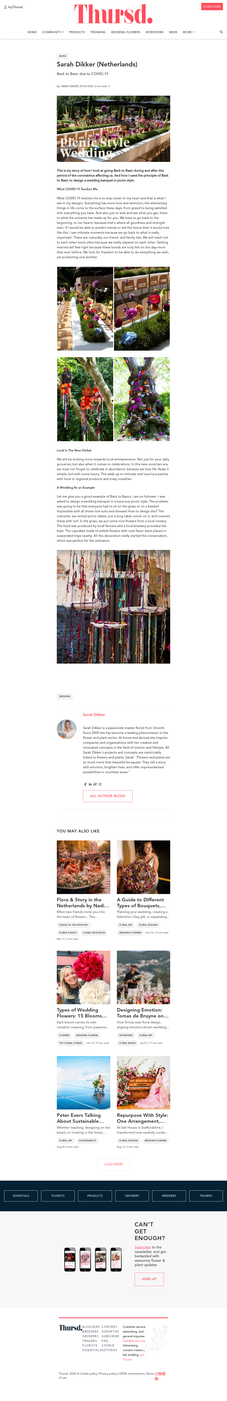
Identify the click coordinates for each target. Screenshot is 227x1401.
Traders (89, 1341)
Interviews (155, 32)
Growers (90, 1336)
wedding (64, 696)
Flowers (64, 1035)
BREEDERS (169, 1196)
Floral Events (68, 933)
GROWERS (132, 1196)
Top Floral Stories (70, 1043)
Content (109, 1327)
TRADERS (206, 1196)
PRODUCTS (95, 1196)
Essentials (92, 1350)
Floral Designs (148, 925)
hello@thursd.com (134, 1341)
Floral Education (94, 933)
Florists (90, 1345)
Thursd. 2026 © (69, 1373)
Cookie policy (88, 1373)
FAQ (105, 1341)
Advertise (110, 1331)
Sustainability (87, 1141)
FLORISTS (58, 1196)
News (173, 32)
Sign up (149, 1279)
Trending (98, 32)
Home (32, 32)
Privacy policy (108, 1373)
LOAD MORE (113, 1164)
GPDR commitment (131, 1373)
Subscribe (143, 1247)
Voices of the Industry (73, 925)
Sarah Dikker (94, 715)
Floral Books (127, 1043)
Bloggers (91, 1327)
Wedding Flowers (125, 32)
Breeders (90, 1331)
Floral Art (125, 925)
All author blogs (107, 796)
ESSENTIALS (21, 1196)
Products (77, 32)
